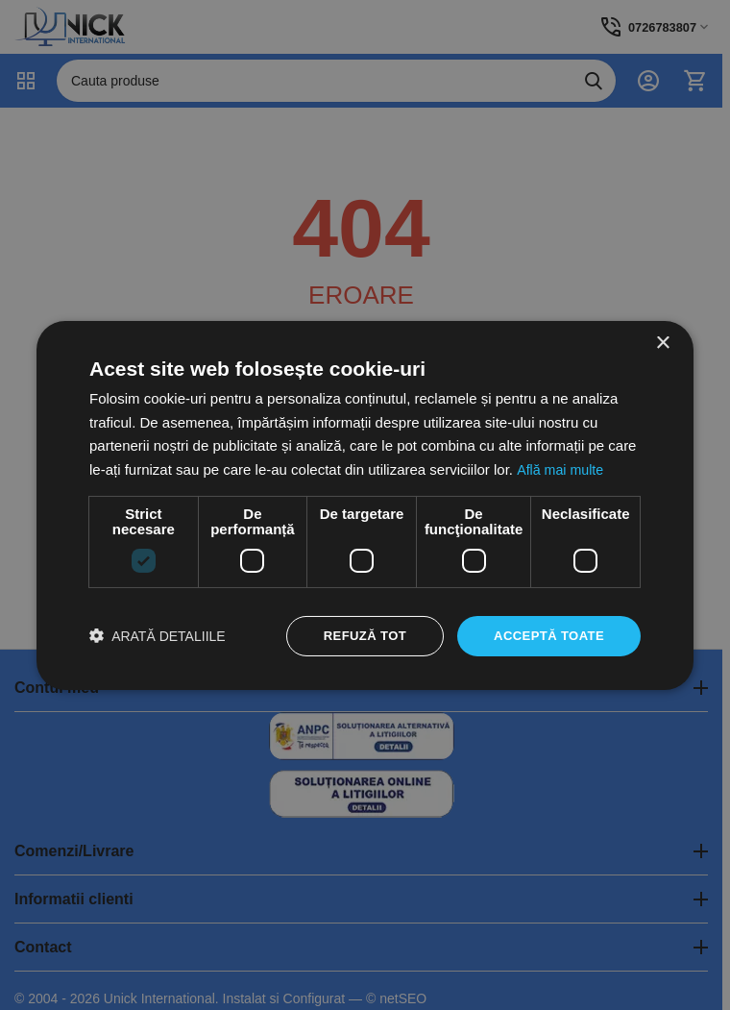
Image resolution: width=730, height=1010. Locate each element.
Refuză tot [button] (354, 635)
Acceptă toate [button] (545, 635)
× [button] (662, 341)
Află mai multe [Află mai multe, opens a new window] (561, 468)
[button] (157, 636)
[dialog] (365, 505)
